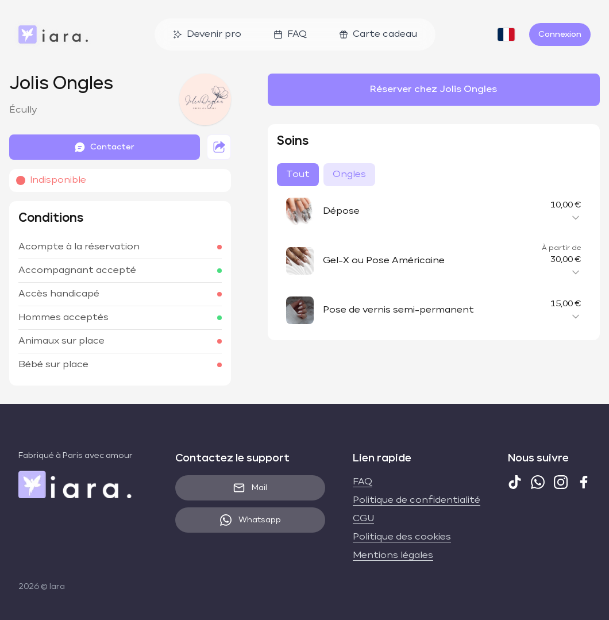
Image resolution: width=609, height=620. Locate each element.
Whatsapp (250, 520)
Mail (250, 488)
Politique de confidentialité (416, 500)
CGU (363, 518)
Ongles (349, 174)
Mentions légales (393, 555)
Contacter (104, 147)
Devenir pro (207, 34)
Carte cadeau (378, 34)
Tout (298, 174)
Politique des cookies (402, 537)
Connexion (559, 34)
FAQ (290, 34)
